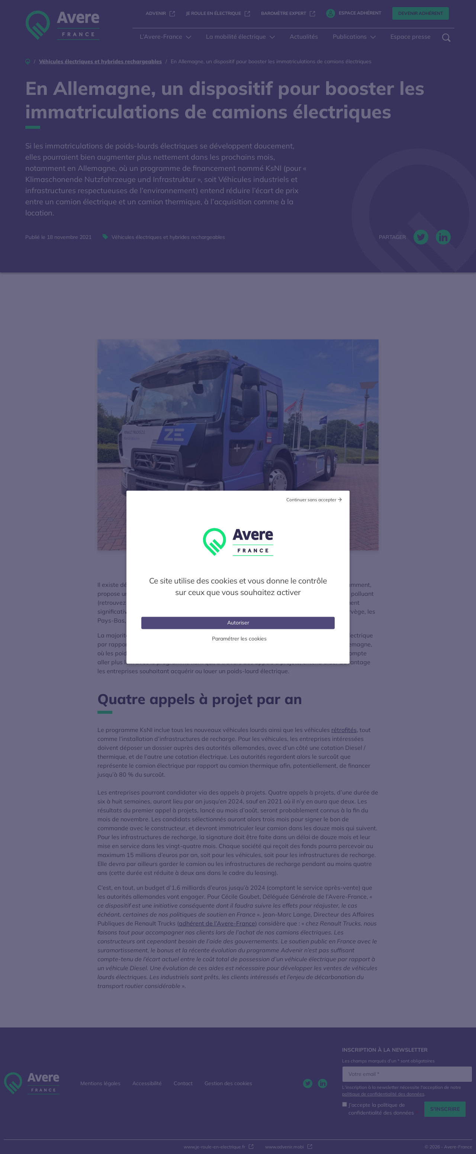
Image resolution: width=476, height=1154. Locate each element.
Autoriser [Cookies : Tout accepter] (238, 622)
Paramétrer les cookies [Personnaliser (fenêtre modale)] (239, 638)
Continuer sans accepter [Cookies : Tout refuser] (311, 499)
